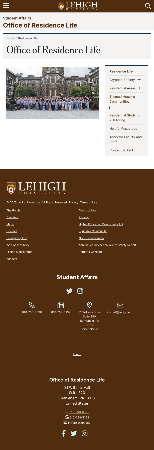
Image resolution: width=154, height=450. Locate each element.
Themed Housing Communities (125, 99)
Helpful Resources (127, 128)
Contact (11, 231)
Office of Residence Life (40, 25)
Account (11, 259)
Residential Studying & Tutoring (124, 117)
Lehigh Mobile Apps (19, 252)
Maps (10, 224)
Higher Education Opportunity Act (101, 224)
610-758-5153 (79, 417)
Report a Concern (90, 252)
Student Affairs (17, 18)
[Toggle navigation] (7, 6)
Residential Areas (123, 88)
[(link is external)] (69, 292)
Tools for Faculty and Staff (125, 139)
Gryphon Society (123, 79)
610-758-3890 (32, 312)
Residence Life (127, 71)
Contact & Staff (127, 150)
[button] (147, 6)
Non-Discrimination (91, 238)
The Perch (13, 210)
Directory (12, 217)
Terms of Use (88, 202)
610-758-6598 (79, 412)
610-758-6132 (60, 312)
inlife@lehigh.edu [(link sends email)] (79, 422)
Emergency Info (16, 238)
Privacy (73, 202)
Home (10, 38)
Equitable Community (93, 231)
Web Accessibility (17, 245)
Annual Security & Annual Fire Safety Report (107, 245)
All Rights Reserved (54, 202)
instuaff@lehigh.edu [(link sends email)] (120, 308)
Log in (77, 354)
